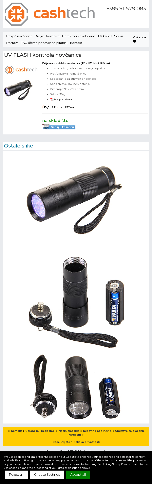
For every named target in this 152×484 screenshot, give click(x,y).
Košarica (139, 39)
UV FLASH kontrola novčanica (43, 55)
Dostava (12, 43)
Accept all (78, 474)
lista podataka (61, 99)
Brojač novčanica (19, 36)
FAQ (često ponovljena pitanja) (44, 43)
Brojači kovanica (47, 36)
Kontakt (76, 43)
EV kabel (105, 36)
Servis (118, 36)
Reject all (16, 474)
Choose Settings (47, 474)
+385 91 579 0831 (127, 8)
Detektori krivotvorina (79, 36)
